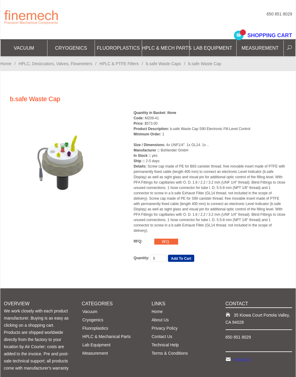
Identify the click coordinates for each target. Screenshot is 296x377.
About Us (160, 319)
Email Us (242, 359)
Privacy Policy (165, 328)
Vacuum (24, 48)
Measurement (259, 48)
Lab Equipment (212, 48)
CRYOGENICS (71, 48)
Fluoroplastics (118, 48)
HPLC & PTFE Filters (119, 63)
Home (5, 63)
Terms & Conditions (170, 353)
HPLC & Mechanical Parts (106, 336)
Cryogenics (92, 319)
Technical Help (165, 344)
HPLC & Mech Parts (165, 48)
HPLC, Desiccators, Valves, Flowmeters (55, 63)
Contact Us (162, 336)
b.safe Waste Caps (163, 63)
